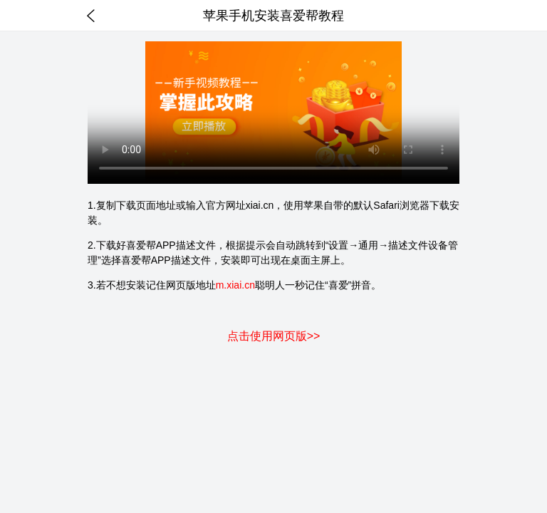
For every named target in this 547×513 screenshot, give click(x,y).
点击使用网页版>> (274, 336)
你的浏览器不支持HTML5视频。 (273, 112)
